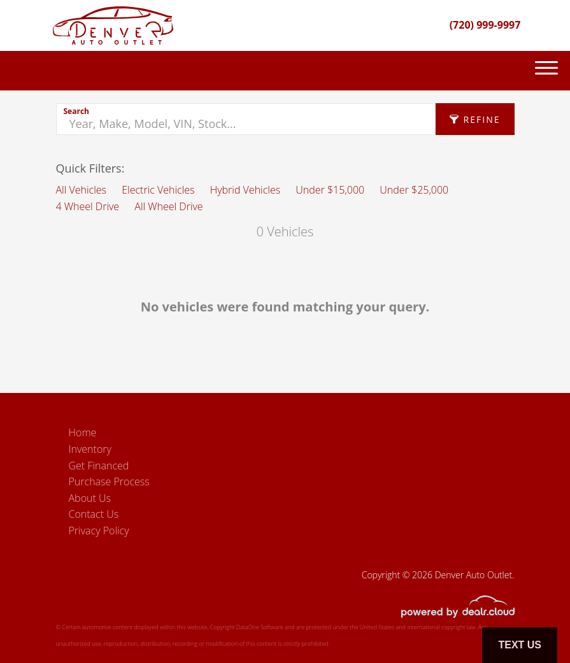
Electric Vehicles (158, 190)
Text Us (519, 644)
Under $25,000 (414, 190)
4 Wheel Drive (88, 206)
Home (83, 432)
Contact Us (94, 514)
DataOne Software (259, 627)
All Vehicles (81, 190)
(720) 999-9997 (485, 25)
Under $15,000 (330, 190)
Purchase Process (109, 481)
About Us (90, 498)
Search (76, 111)
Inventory (90, 449)
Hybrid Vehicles (245, 190)
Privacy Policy (99, 531)
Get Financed (99, 466)
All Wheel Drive (168, 206)
